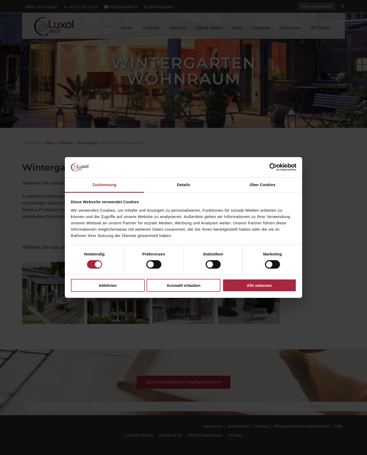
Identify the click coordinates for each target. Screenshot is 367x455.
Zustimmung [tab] (105, 184)
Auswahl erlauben (183, 285)
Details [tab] (183, 184)
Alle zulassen (259, 285)
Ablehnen (108, 285)
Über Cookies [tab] (263, 184)
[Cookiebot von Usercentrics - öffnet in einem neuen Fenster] (273, 167)
